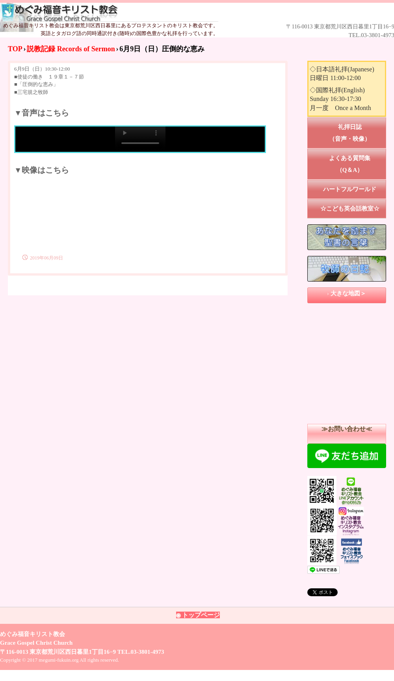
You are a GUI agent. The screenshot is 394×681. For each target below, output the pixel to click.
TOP (15, 49)
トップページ (201, 615)
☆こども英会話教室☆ (349, 208)
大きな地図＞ (348, 293)
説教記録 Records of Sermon (71, 49)
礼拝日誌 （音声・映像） (357, 133)
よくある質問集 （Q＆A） (357, 164)
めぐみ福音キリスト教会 (186, 12)
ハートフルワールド (349, 189)
